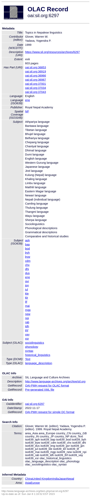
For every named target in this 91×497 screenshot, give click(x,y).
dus (27, 273)
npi (27, 318)
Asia (28, 482)
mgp (28, 310)
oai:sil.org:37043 (35, 92)
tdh (27, 326)
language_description (38, 363)
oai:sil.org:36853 (35, 67)
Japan (63, 478)
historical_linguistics (37, 355)
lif (26, 301)
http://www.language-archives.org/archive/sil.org (55, 381)
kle (27, 293)
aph (27, 240)
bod (27, 248)
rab (27, 322)
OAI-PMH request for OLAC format (47, 385)
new (27, 314)
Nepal (70, 478)
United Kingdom (43, 478)
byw (27, 256)
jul (26, 289)
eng (27, 100)
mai (27, 305)
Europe (35, 482)
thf (26, 330)
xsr (27, 338)
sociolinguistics (34, 342)
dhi (27, 269)
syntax (29, 350)
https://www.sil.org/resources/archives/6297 (52, 52)
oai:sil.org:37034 (35, 87)
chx (27, 265)
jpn (27, 285)
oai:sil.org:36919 (35, 71)
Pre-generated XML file (39, 389)
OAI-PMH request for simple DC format (49, 412)
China (28, 478)
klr (26, 297)
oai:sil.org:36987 (35, 79)
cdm (27, 260)
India (56, 478)
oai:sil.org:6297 (34, 403)
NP (27, 111)
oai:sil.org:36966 (35, 75)
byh (27, 252)
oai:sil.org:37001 (35, 83)
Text (27, 359)
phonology (31, 346)
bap (27, 244)
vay (27, 334)
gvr (27, 281)
